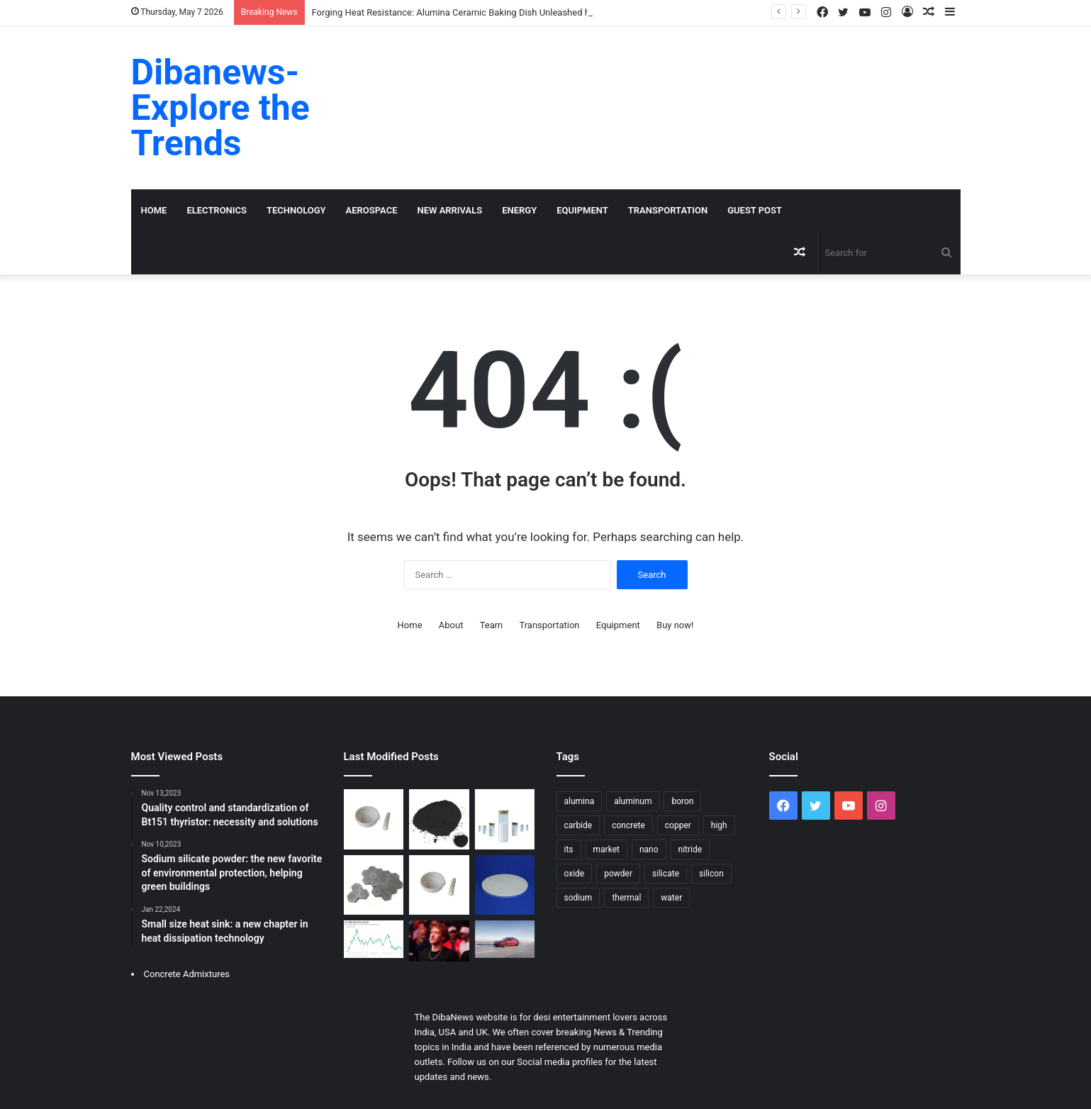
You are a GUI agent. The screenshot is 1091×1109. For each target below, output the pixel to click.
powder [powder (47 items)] (618, 874)
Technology (296, 210)
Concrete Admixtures (187, 974)
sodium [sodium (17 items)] (578, 898)
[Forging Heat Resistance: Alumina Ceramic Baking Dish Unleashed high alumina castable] (505, 885)
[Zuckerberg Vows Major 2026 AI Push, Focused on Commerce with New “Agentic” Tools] (439, 940)
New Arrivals (450, 210)
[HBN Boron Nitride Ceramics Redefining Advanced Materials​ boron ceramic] (439, 885)
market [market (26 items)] (606, 849)
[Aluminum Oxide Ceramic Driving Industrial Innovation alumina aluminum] (374, 819)
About (451, 625)
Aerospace (372, 210)
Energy (519, 210)
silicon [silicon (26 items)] (711, 874)
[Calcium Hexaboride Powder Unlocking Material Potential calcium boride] (439, 819)
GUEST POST (754, 210)
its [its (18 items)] (569, 849)
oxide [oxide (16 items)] (574, 874)
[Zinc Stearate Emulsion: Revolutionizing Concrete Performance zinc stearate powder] (505, 819)
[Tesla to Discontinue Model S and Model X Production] (505, 939)
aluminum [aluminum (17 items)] (632, 801)
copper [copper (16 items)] (678, 825)
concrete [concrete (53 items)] (628, 825)
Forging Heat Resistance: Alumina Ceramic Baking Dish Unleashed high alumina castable (493, 12)
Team (491, 625)
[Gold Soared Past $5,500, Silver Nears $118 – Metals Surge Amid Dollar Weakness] (374, 939)
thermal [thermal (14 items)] (626, 898)
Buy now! (674, 625)
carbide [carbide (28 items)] (578, 825)
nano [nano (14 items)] (649, 849)
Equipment (582, 210)
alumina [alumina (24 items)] (579, 801)
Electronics (216, 210)
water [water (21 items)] (671, 898)
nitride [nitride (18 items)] (690, 849)
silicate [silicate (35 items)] (665, 874)
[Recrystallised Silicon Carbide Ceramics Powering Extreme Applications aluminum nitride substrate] (374, 885)
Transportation (667, 210)
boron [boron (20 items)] (682, 801)
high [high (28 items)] (719, 825)
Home (154, 210)
